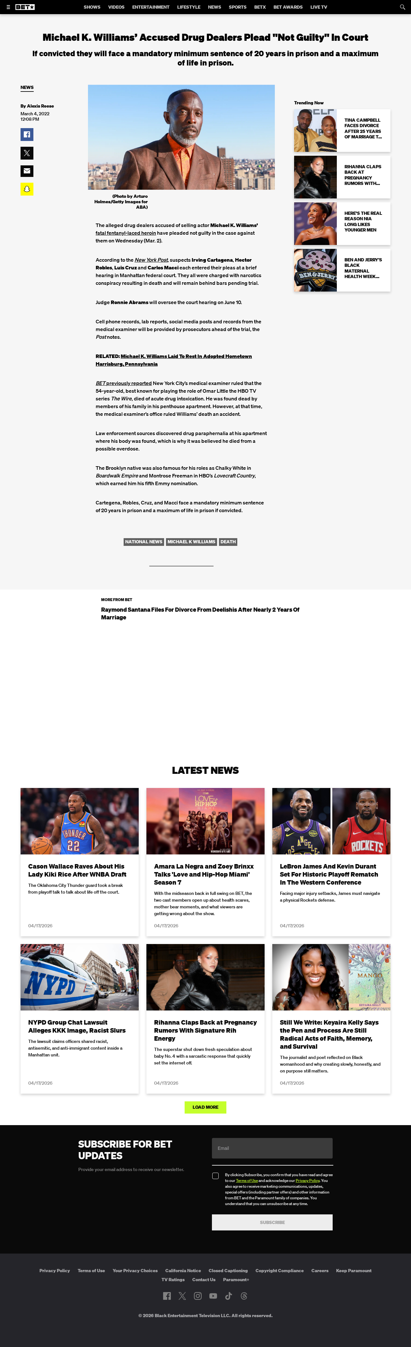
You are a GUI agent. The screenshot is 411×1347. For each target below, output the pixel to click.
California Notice (183, 1270)
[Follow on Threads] (244, 1296)
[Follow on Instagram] (198, 1296)
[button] (27, 134)
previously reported (124, 383)
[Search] (402, 7)
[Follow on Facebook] (167, 1296)
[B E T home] (25, 10)
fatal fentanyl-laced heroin (126, 233)
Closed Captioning (228, 1270)
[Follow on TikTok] (228, 1296)
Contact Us (203, 1279)
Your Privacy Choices (135, 1270)
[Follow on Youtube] (213, 1296)
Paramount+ (236, 1279)
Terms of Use (247, 1180)
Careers (319, 1270)
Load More (205, 1107)
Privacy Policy (307, 1180)
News (27, 87)
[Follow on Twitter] (182, 1296)
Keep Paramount (354, 1270)
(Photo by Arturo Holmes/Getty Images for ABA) (121, 201)
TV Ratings (173, 1279)
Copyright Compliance (280, 1270)
